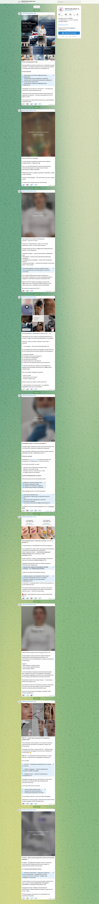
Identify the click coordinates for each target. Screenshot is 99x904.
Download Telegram (69, 33)
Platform (75, 36)
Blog (67, 36)
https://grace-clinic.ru (63, 24)
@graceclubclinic (69, 10)
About (63, 36)
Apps (70, 36)
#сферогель (33, 459)
